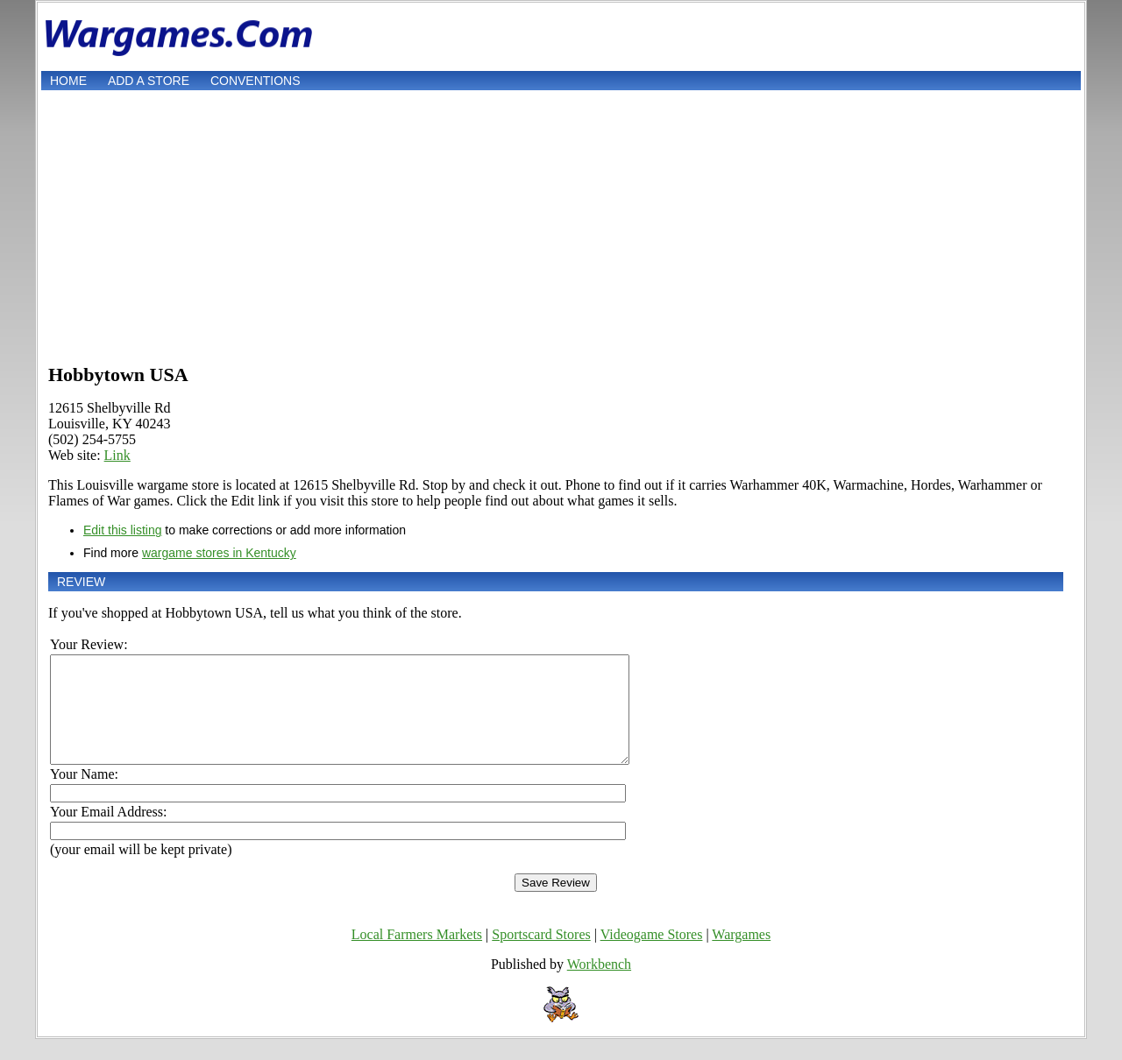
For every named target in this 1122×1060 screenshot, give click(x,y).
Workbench (599, 985)
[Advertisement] (561, 225)
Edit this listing (122, 530)
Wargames (741, 955)
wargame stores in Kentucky (219, 553)
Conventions (255, 81)
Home (68, 81)
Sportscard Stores (541, 955)
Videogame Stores (651, 955)
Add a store (148, 81)
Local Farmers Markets (417, 955)
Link (117, 455)
